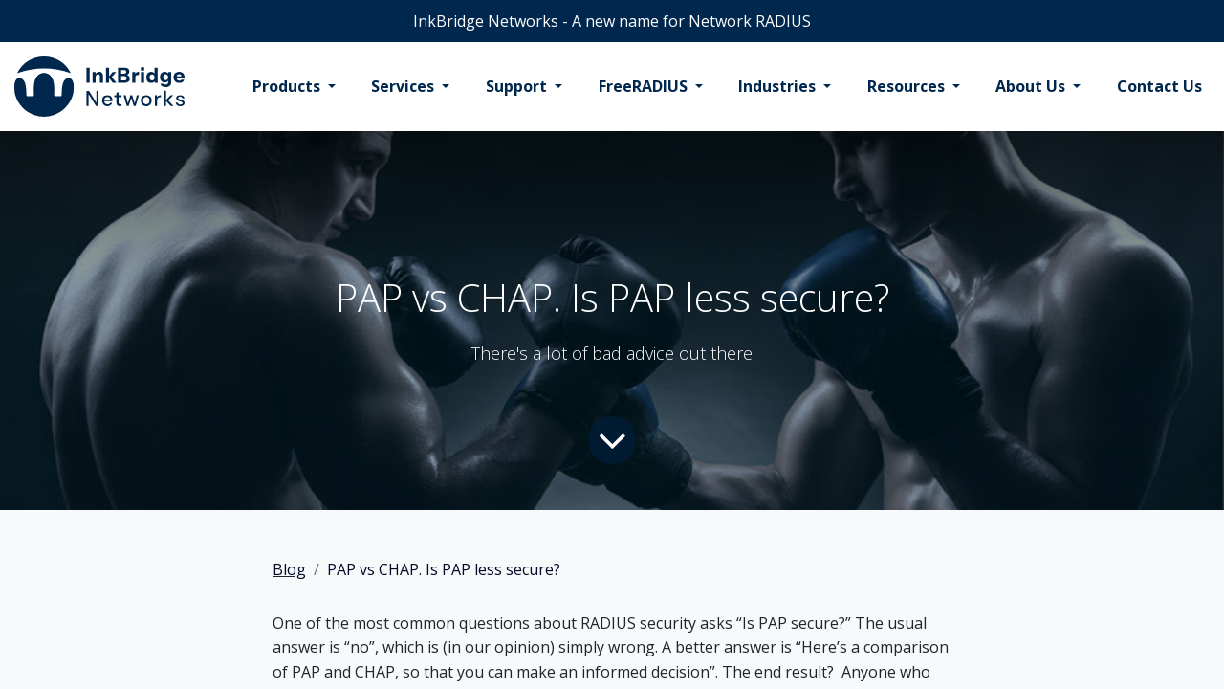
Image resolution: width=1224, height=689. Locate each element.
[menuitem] (294, 87)
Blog (289, 569)
